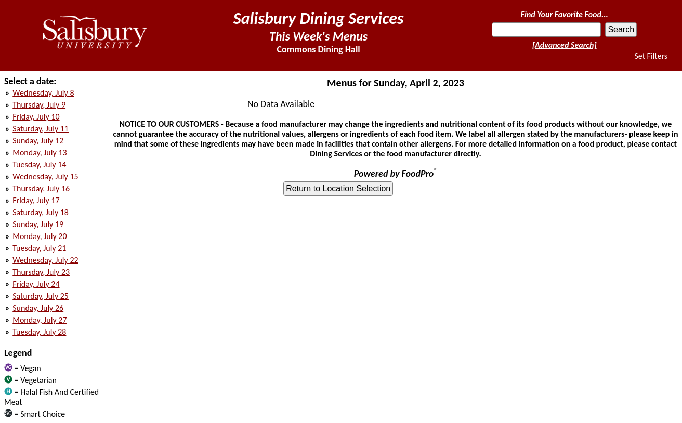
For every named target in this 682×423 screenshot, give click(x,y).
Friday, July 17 (35, 200)
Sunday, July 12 (37, 141)
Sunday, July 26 (37, 308)
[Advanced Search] (564, 45)
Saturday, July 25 (40, 296)
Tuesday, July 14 (39, 164)
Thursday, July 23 (41, 272)
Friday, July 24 (35, 284)
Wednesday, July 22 (45, 260)
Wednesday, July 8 (43, 93)
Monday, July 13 (39, 152)
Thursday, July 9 (38, 105)
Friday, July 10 (35, 117)
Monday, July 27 (39, 320)
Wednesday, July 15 (45, 176)
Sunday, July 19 (37, 224)
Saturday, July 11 (40, 129)
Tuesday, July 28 (39, 332)
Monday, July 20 (39, 236)
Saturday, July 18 (40, 212)
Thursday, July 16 (41, 188)
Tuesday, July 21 (39, 248)
